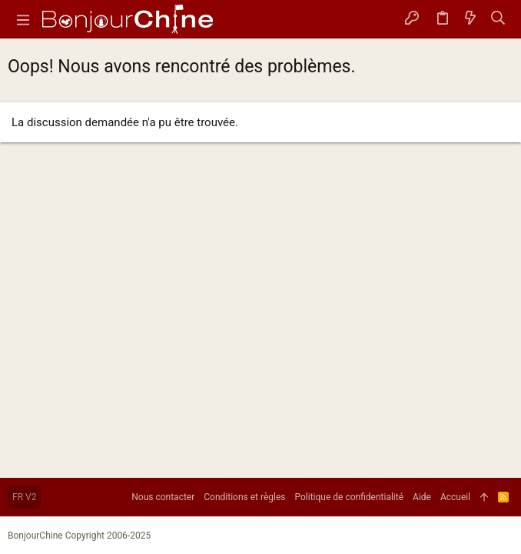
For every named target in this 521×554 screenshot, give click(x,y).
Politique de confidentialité (349, 497)
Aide (422, 497)
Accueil (455, 497)
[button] (23, 19)
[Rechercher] (498, 19)
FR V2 (24, 497)
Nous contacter (162, 497)
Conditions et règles (244, 497)
